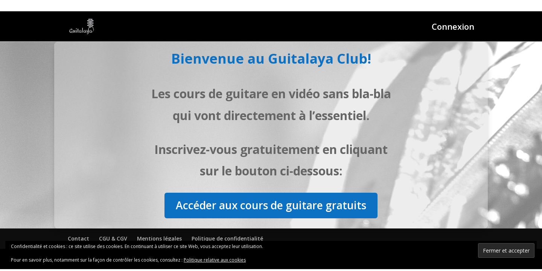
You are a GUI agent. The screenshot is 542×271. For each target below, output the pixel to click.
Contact (78, 238)
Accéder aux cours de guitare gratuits (271, 205)
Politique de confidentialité (227, 238)
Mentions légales (159, 238)
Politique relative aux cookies (215, 260)
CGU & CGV (113, 238)
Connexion (453, 28)
